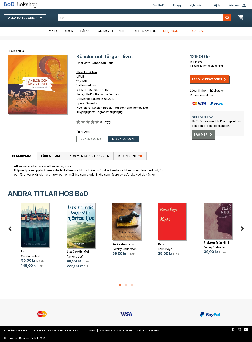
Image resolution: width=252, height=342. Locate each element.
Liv (23, 251)
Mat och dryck (61, 31)
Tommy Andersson (124, 249)
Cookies (154, 330)
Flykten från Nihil (216, 242)
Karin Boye (165, 249)
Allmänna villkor (16, 330)
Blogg (177, 5)
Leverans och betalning (116, 330)
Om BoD (158, 5)
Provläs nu (14, 50)
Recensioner (130, 156)
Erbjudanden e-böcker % (183, 31)
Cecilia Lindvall (30, 256)
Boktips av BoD (144, 31)
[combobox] (144, 17)
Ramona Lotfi (75, 256)
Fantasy (102, 31)
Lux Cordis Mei (78, 251)
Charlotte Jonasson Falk (94, 63)
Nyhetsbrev (197, 5)
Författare (51, 156)
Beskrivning (22, 156)
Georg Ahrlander (214, 247)
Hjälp (217, 5)
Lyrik (120, 31)
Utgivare (89, 330)
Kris (161, 244)
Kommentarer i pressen (89, 156)
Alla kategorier (25, 17)
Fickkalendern (123, 244)
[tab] (22, 156)
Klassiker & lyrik (86, 72)
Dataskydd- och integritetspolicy (55, 330)
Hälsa (85, 31)
